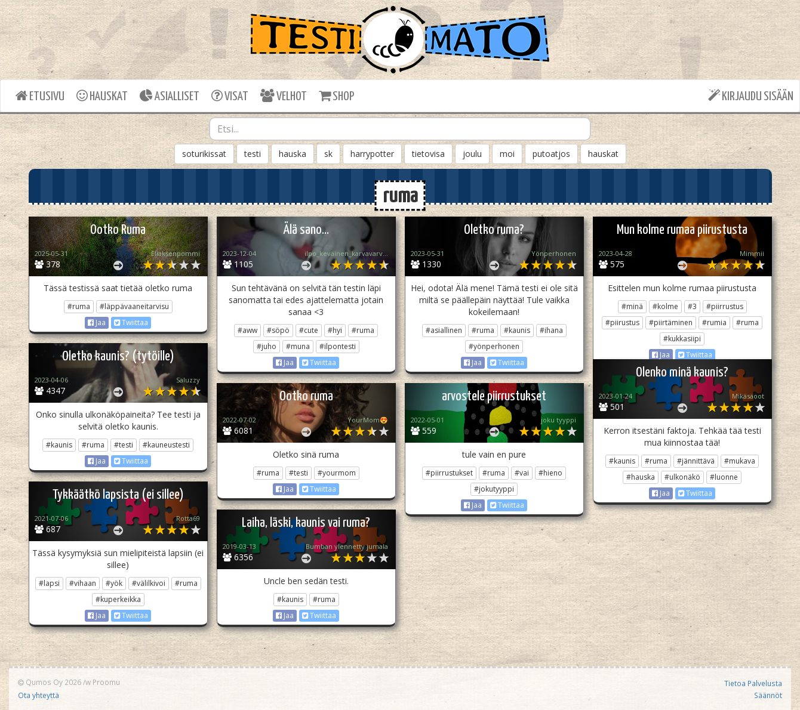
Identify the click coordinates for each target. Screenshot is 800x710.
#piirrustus (724, 306)
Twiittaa (131, 322)
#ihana (551, 330)
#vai (522, 473)
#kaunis (517, 330)
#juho (266, 346)
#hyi (335, 330)
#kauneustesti (166, 445)
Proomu (106, 682)
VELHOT (283, 96)
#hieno (550, 473)
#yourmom (337, 473)
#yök (114, 583)
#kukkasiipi (682, 339)
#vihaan (82, 583)
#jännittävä (696, 461)
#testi (123, 445)
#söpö (278, 330)
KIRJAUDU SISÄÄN (750, 96)
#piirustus (622, 322)
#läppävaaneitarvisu (134, 306)
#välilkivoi (148, 583)
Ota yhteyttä (38, 695)
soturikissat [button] (204, 153)
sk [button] (328, 153)
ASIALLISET (169, 96)
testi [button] (252, 153)
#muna (298, 346)
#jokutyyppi (494, 489)
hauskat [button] (603, 153)
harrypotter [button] (372, 153)
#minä (632, 306)
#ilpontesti (337, 346)
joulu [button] (472, 153)
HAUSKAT (102, 96)
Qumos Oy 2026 (49, 682)
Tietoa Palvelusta (753, 683)
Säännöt (768, 695)
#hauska (640, 477)
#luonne (724, 477)
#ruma (78, 306)
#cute (308, 330)
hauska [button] (292, 153)
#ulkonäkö (682, 477)
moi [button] (507, 153)
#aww (247, 330)
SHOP (336, 96)
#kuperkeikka (118, 599)
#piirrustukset (449, 473)
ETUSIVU (40, 96)
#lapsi (49, 583)
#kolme (665, 306)
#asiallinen (444, 330)
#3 (692, 306)
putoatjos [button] (551, 153)
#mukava (739, 461)
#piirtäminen (671, 322)
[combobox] (400, 129)
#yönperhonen (494, 346)
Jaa (97, 322)
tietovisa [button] (428, 153)
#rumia (714, 322)
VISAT (229, 96)
